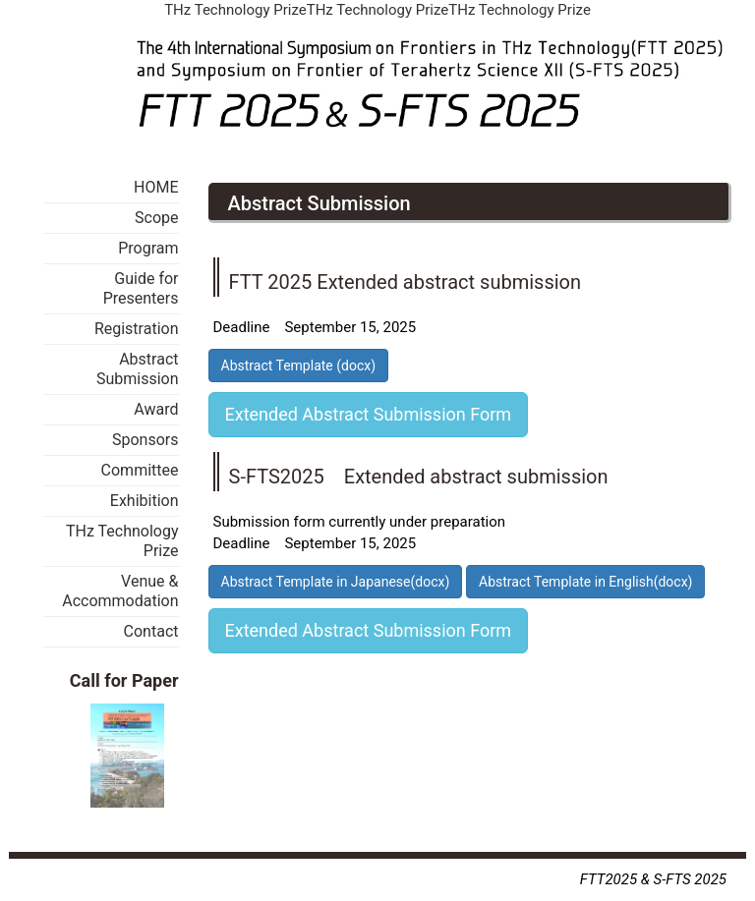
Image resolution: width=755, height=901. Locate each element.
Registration (136, 328)
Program (148, 248)
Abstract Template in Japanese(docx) (335, 582)
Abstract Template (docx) (299, 365)
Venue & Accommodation (120, 591)
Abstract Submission (137, 369)
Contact (151, 631)
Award (156, 409)
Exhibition (144, 500)
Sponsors (145, 439)
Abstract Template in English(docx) (585, 582)
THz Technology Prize (122, 541)
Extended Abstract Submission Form (368, 414)
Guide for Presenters (141, 288)
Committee (140, 470)
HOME (156, 187)
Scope (156, 217)
